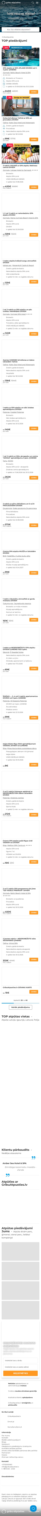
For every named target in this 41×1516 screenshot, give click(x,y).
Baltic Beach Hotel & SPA (20, 73)
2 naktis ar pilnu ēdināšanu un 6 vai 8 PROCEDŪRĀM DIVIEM (18, 504)
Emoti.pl (11, 1422)
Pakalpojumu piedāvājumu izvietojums (16, 1446)
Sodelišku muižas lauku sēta (18, 556)
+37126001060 (7, 1465)
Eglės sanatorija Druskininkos (25, 508)
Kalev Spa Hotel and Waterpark (22, 123)
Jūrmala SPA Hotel (18, 314)
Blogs (4, 1442)
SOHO (10, 461)
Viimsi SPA (13, 943)
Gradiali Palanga (17, 412)
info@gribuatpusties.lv (10, 1467)
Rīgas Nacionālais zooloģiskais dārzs (22, 748)
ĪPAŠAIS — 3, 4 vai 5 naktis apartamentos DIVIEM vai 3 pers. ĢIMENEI (20, 697)
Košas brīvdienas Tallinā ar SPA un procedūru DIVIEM (17, 119)
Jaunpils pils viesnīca (22, 603)
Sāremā (6, 652)
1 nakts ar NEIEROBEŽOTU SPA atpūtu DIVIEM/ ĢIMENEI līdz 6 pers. (19, 648)
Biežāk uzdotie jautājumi (11, 1440)
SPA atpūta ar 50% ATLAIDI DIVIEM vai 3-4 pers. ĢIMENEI (20, 69)
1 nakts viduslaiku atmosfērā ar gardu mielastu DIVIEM (19, 600)
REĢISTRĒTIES (20, 1373)
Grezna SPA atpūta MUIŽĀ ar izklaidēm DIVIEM (19, 552)
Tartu (5, 461)
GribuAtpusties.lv (14, 1416)
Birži (4, 556)
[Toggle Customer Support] (33, 1508)
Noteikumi (6, 1444)
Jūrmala (6, 73)
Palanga (6, 412)
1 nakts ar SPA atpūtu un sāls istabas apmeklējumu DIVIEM (18, 408)
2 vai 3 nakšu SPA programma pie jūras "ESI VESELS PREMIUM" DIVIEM (19, 889)
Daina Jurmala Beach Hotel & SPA (24, 218)
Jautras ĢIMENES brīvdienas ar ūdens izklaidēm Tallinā (18, 361)
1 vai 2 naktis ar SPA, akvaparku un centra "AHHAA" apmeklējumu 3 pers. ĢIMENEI (20, 457)
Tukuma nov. (8, 603)
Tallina (5, 123)
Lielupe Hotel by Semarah (20, 170)
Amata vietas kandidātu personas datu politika (19, 1451)
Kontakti (5, 1438)
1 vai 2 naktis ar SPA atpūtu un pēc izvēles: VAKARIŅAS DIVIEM (17, 310)
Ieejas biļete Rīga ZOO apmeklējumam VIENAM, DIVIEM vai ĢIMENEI (19, 744)
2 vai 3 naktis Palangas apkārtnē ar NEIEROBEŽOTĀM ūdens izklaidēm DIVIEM (17, 793)
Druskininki (7, 508)
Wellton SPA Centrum (16, 845)
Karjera (4, 1455)
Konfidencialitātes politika (12, 1448)
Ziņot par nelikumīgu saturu (12, 1457)
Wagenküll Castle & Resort (23, 265)
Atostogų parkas (17, 798)
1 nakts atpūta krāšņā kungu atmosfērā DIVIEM (19, 261)
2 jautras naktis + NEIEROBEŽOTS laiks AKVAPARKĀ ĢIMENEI (19, 939)
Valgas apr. (7, 265)
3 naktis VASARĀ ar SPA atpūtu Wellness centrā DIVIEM (20, 166)
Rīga (5, 748)
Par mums (6, 1436)
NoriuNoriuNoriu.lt (15, 1427)
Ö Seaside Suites (16, 652)
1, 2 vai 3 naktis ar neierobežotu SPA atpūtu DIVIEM (18, 214)
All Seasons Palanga (18, 701)
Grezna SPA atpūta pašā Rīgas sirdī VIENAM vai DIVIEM (17, 841)
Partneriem (6, 1453)
